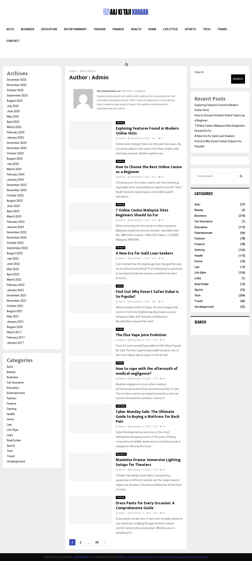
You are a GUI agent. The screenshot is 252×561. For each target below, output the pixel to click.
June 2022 (13, 263)
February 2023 (16, 221)
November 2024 (17, 148)
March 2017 (14, 332)
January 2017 (15, 342)
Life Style (170, 29)
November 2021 (17, 300)
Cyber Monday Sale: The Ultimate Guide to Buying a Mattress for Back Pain (147, 416)
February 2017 (16, 337)
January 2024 (15, 179)
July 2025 (13, 106)
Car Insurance (15, 382)
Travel (222, 29)
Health (136, 29)
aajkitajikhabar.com (83, 557)
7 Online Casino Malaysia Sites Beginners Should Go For (142, 212)
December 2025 (17, 79)
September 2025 (17, 95)
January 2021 (15, 321)
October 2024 (15, 153)
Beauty (11, 372)
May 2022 (13, 269)
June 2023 (13, 206)
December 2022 (17, 232)
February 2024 (16, 174)
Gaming (120, 123)
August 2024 (15, 158)
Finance (118, 29)
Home (152, 29)
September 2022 (17, 248)
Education (49, 29)
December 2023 (17, 184)
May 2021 (13, 316)
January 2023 (15, 227)
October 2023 (15, 195)
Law (9, 424)
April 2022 (13, 274)
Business (27, 29)
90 (96, 542)
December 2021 (17, 295)
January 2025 (15, 137)
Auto (10, 29)
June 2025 (13, 111)
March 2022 (14, 279)
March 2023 (14, 216)
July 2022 (13, 258)
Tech (206, 29)
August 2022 (15, 253)
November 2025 (17, 85)
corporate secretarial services (142, 557)
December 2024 (17, 142)
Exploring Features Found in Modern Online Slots (147, 131)
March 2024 (14, 169)
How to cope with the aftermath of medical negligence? (147, 371)
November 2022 (17, 237)
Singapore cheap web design (192, 557)
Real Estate (14, 440)
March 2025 (14, 127)
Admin (91, 71)
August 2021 (15, 311)
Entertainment (75, 29)
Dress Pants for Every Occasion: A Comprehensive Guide (145, 505)
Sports (190, 29)
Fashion (99, 29)
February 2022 (16, 284)
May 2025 (13, 116)
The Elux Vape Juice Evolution (141, 335)
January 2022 (15, 290)
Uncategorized (16, 461)
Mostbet (120, 557)
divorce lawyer (167, 557)
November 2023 (17, 190)
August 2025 (15, 100)
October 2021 (15, 305)
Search (199, 72)
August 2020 (15, 327)
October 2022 (15, 242)
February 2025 (16, 132)
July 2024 (13, 163)
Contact (13, 40)
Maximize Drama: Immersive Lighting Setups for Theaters (148, 462)
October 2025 (15, 90)
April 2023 (13, 211)
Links (10, 435)
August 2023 (15, 200)
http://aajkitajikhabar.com (109, 91)
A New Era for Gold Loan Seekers (144, 253)
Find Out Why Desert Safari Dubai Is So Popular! (147, 294)
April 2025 (13, 121)
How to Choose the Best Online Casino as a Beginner (149, 169)
